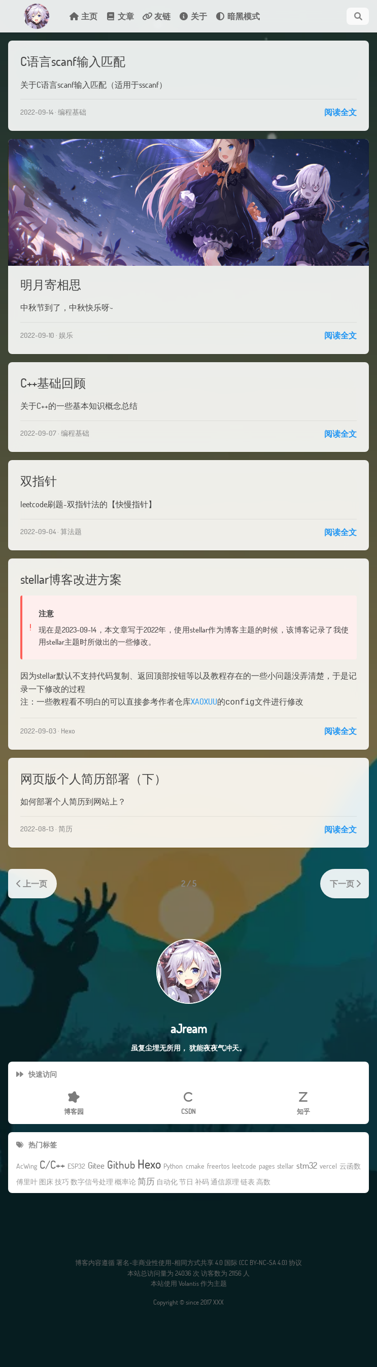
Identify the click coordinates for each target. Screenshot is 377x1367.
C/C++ (52, 1164)
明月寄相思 (50, 284)
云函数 (350, 1165)
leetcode (244, 1165)
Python (173, 1165)
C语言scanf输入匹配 (72, 61)
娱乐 (66, 335)
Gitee (96, 1165)
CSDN (188, 1102)
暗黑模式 (237, 16)
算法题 (71, 531)
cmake (195, 1165)
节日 (186, 1181)
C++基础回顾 (53, 383)
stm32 (306, 1165)
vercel (328, 1165)
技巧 (62, 1181)
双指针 (38, 480)
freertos (218, 1165)
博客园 (74, 1102)
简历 (65, 827)
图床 (46, 1181)
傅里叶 (27, 1181)
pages (267, 1165)
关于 (193, 16)
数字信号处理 (92, 1181)
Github (121, 1164)
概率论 (125, 1181)
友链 (156, 16)
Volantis (189, 1282)
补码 (202, 1181)
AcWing (26, 1165)
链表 (248, 1181)
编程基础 (72, 112)
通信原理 (225, 1181)
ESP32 (76, 1165)
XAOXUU (204, 701)
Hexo (68, 729)
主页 (83, 16)
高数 (263, 1181)
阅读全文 (340, 112)
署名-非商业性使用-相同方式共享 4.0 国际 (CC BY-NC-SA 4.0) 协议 (209, 1261)
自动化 (167, 1181)
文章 (120, 16)
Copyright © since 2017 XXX (188, 1301)
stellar (285, 1165)
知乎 (303, 1102)
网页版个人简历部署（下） (93, 777)
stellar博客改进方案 (71, 579)
